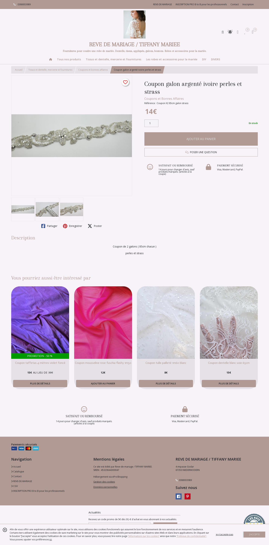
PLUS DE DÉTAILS (40, 383)
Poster (95, 226)
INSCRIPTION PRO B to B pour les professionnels (37, 491)
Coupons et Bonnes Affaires (164, 99)
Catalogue (17, 471)
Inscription (248, 4)
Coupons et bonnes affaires (93, 69)
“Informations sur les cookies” (143, 536)
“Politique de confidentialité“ (191, 536)
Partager (49, 226)
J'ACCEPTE (254, 534)
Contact (235, 4)
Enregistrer (72, 226)
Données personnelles (105, 487)
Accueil (18, 69)
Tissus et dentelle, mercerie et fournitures (50, 69)
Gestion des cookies (104, 481)
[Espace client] (238, 32)
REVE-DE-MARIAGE (21, 481)
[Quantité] (151, 123)
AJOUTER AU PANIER (201, 139)
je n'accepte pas (224, 534)
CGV (14, 486)
